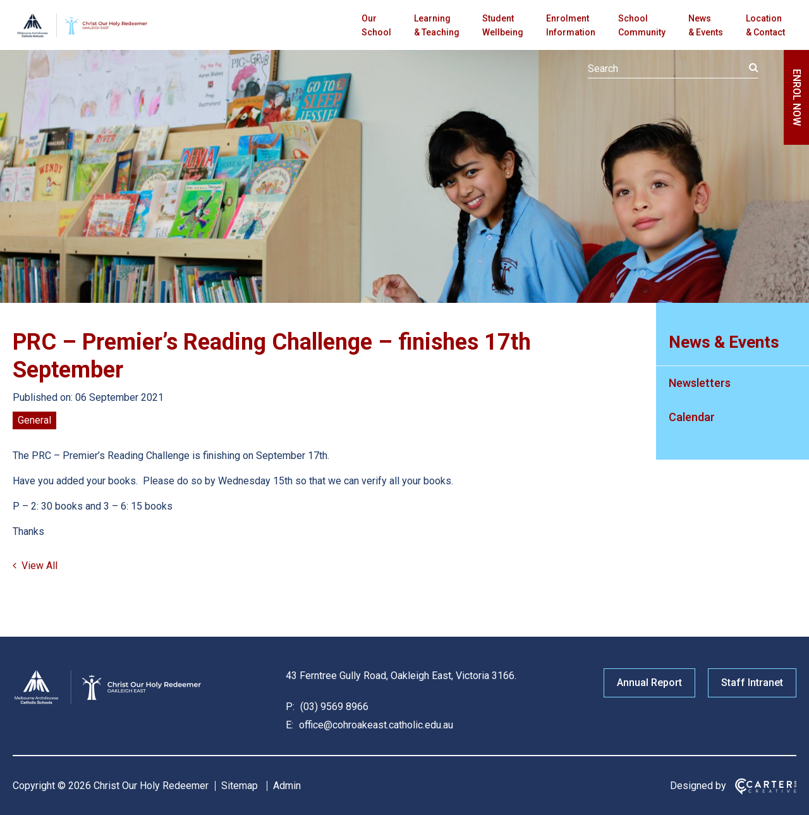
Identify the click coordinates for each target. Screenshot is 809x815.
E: (289, 725)
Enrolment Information (570, 25)
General (34, 420)
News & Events (705, 25)
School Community (642, 25)
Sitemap (239, 786)
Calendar (692, 417)
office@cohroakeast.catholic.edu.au (374, 725)
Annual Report (649, 683)
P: (290, 707)
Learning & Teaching (436, 25)
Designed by (698, 786)
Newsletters (700, 382)
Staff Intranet (752, 683)
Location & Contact (765, 25)
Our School (376, 25)
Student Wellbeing (502, 25)
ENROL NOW (797, 97)
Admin (287, 786)
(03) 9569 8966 (333, 707)
